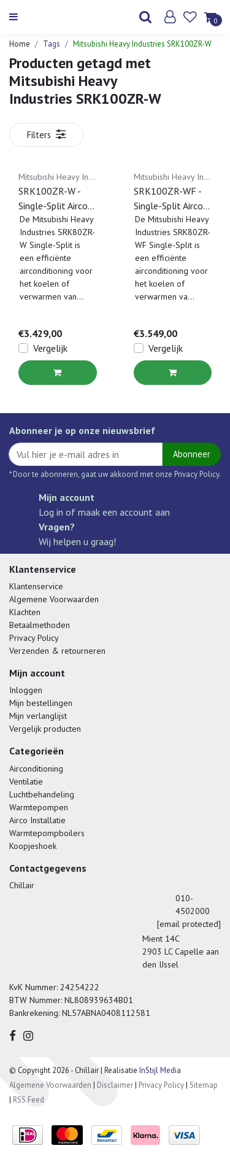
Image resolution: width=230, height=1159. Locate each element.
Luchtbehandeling (41, 794)
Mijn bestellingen (40, 702)
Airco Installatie (37, 820)
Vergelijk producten (45, 728)
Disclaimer (115, 1085)
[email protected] (189, 923)
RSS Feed (28, 1100)
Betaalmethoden (39, 624)
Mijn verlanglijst (38, 715)
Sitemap (204, 1085)
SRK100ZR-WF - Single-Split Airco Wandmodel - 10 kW (168, 199)
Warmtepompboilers (47, 833)
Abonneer (191, 454)
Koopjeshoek (32, 845)
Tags (51, 44)
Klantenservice (36, 586)
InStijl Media (159, 1070)
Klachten (24, 612)
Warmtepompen (38, 807)
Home (19, 44)
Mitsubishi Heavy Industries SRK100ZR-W (142, 44)
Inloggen (25, 690)
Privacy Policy (34, 637)
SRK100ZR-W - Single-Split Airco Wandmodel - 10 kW (53, 199)
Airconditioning (36, 768)
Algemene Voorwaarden (54, 599)
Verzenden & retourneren (57, 650)
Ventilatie (26, 781)
